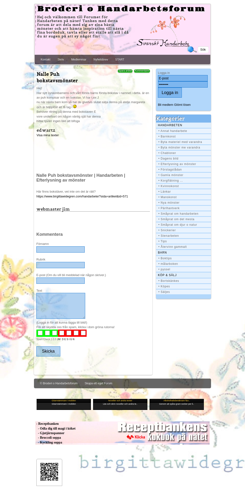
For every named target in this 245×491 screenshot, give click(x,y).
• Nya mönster (169, 202)
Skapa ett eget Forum (98, 383)
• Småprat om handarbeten (178, 213)
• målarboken (168, 264)
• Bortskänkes (168, 281)
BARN (162, 252)
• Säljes (164, 292)
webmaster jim (53, 209)
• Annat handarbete (172, 131)
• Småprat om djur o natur (177, 224)
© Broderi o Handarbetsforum (59, 383)
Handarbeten (170, 125)
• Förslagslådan (170, 169)
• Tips (162, 241)
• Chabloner (167, 153)
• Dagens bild (168, 158)
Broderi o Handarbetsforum (121, 9)
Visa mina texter (48, 135)
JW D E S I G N (65, 339)
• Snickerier (167, 230)
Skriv (61, 59)
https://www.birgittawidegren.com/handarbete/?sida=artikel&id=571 (82, 196)
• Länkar (164, 191)
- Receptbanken (47, 424)
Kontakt (45, 59)
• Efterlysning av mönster (177, 164)
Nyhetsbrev (101, 59)
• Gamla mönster (171, 175)
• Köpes (164, 286)
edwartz (46, 130)
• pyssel (164, 269)
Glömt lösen (182, 104)
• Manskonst (167, 197)
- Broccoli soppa (48, 437)
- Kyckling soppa (48, 442)
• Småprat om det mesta (176, 219)
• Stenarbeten (168, 235)
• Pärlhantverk (169, 208)
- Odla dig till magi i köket (55, 428)
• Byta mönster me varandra (179, 147)
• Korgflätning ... (170, 180)
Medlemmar (78, 59)
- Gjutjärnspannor (49, 433)
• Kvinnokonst (168, 186)
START (119, 59)
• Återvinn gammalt (172, 246)
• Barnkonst (167, 136)
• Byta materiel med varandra (180, 142)
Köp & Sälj (167, 275)
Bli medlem (165, 104)
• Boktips (165, 258)
